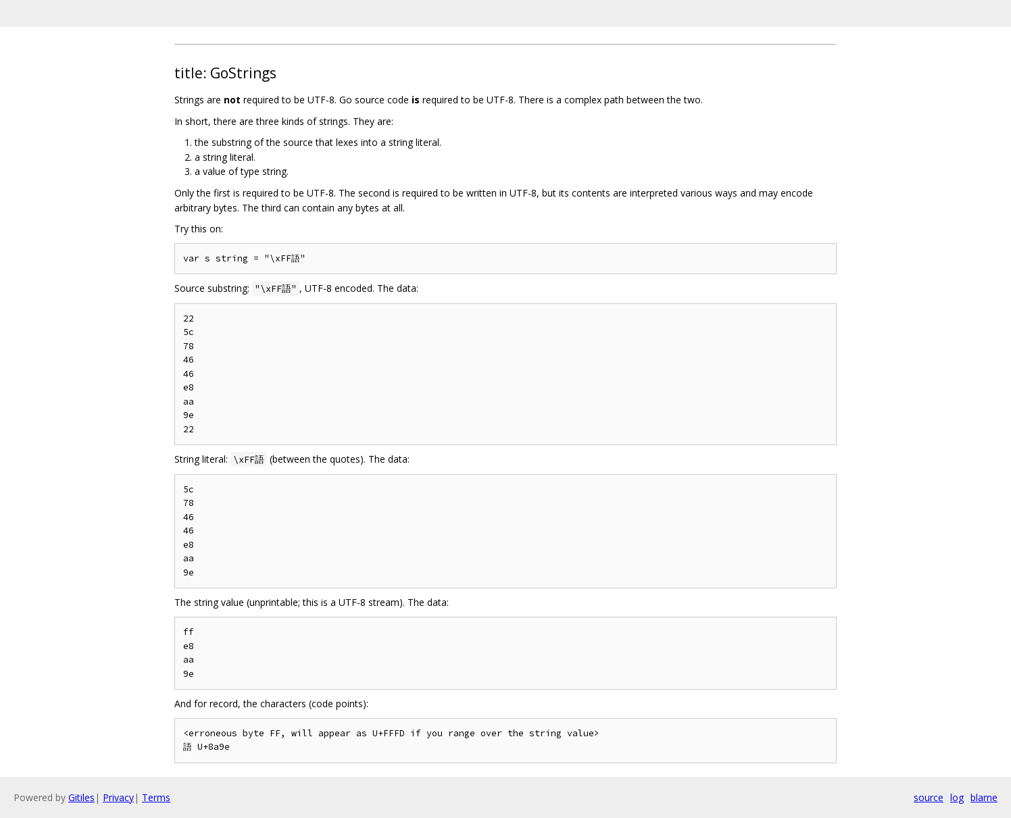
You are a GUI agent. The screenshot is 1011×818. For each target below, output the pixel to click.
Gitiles (81, 797)
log (957, 797)
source (928, 797)
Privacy (118, 797)
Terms (156, 797)
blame (983, 797)
